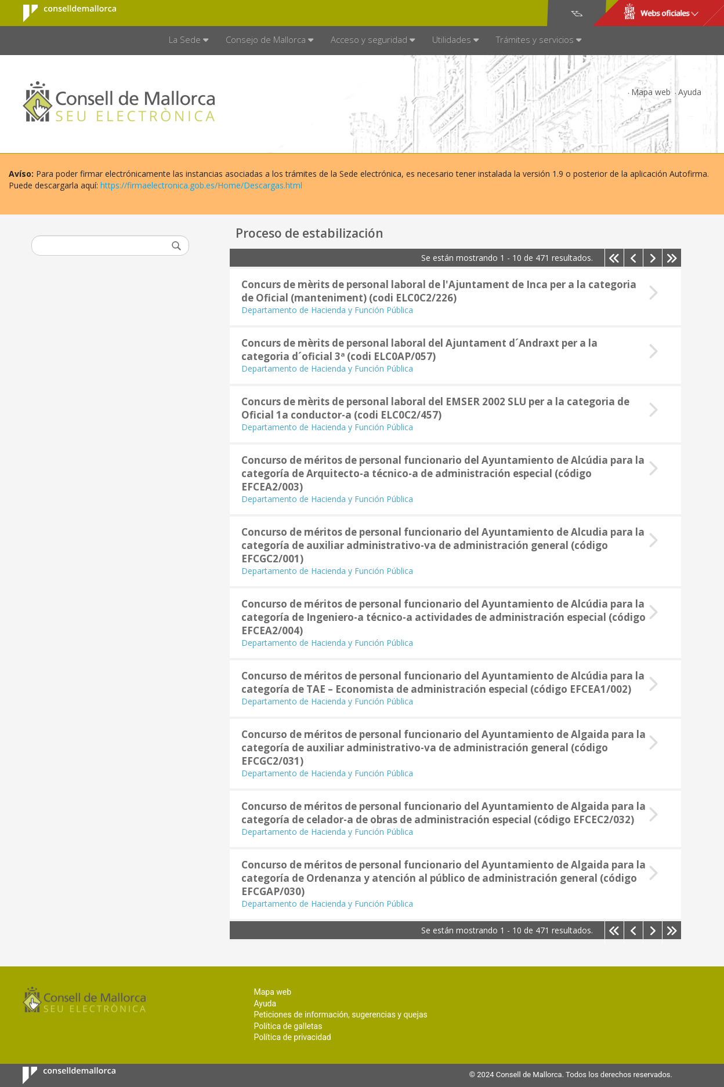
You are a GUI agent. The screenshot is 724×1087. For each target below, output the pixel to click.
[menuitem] (188, 40)
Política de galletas (288, 1026)
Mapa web (651, 91)
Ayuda (689, 91)
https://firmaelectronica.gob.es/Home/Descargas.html (201, 185)
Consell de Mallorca (62, 13)
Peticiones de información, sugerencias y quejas (340, 1014)
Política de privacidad (292, 1037)
